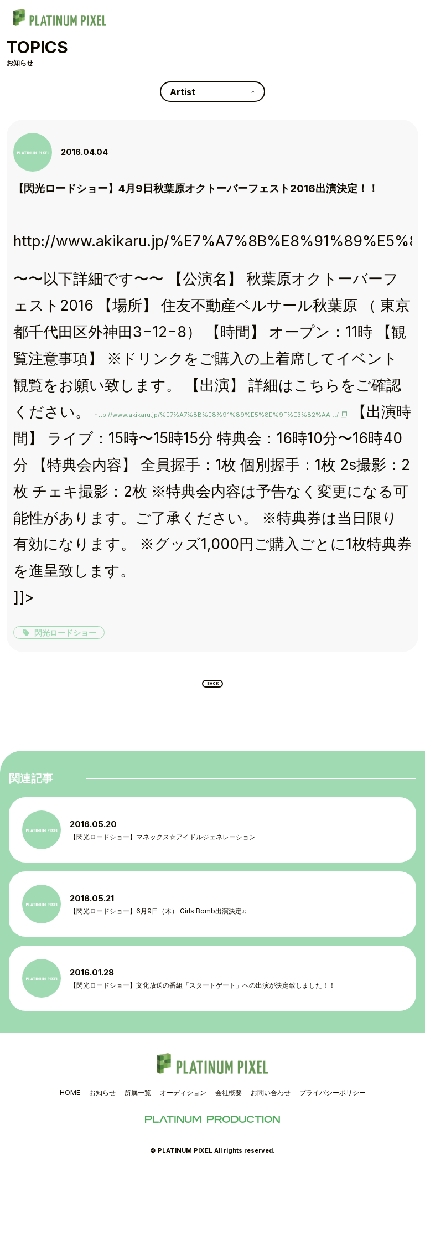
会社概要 (228, 1153)
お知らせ (102, 1153)
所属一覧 (138, 1153)
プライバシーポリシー (332, 1153)
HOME (70, 1153)
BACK (212, 740)
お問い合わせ (271, 1153)
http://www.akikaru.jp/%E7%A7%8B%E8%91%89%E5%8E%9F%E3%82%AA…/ (199, 451)
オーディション (183, 1153)
